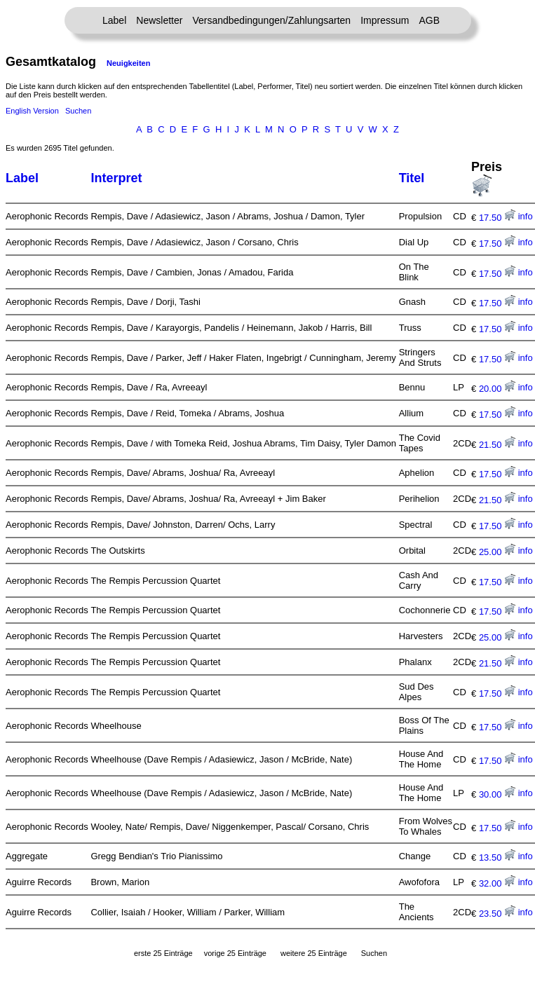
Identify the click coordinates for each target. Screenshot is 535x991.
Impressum (384, 20)
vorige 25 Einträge (235, 953)
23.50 (497, 913)
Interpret (116, 178)
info (525, 216)
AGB (429, 20)
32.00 (497, 883)
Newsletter (159, 20)
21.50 (497, 444)
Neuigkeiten (128, 63)
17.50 (497, 217)
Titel (412, 178)
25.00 (497, 552)
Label (114, 20)
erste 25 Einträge (163, 953)
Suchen (78, 111)
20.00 (497, 388)
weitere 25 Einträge (313, 953)
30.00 (497, 794)
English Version (32, 111)
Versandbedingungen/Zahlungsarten (271, 20)
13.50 (497, 857)
